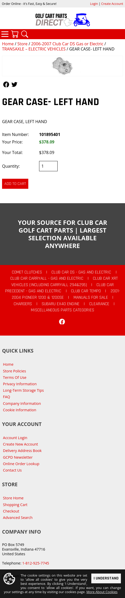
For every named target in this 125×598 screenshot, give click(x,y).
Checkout (11, 511)
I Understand (106, 578)
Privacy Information (20, 383)
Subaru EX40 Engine (60, 304)
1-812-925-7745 (35, 563)
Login (94, 4)
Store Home (13, 498)
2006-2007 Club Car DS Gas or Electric (67, 44)
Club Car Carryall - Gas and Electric (46, 278)
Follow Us (6, 84)
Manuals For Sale (91, 297)
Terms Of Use (14, 377)
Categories (5, 34)
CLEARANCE (99, 304)
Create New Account (20, 444)
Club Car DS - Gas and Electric (81, 272)
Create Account (112, 4)
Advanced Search (18, 517)
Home (8, 44)
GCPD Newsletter (18, 457)
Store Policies (14, 371)
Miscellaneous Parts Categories (62, 310)
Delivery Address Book (22, 450)
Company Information (22, 403)
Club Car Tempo (86, 291)
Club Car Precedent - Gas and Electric (59, 288)
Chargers (23, 304)
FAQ (6, 396)
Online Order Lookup (21, 463)
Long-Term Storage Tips (23, 390)
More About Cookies (102, 592)
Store (22, 44)
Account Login (15, 437)
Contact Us (12, 470)
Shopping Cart (15, 504)
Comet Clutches (27, 272)
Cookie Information (19, 409)
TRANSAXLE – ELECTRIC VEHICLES (34, 49)
